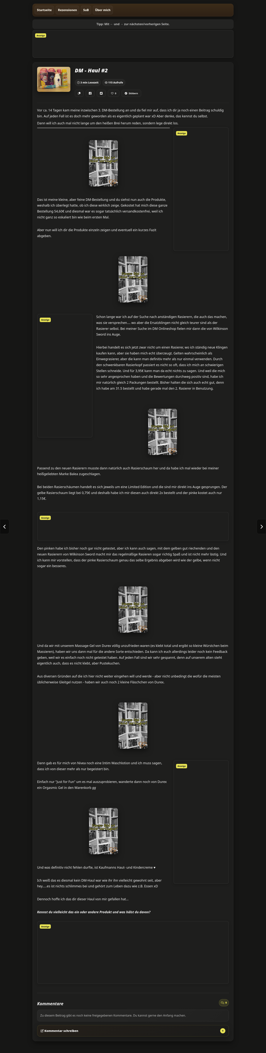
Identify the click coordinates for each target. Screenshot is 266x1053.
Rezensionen (67, 10)
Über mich (102, 10)
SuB (86, 10)
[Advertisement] (133, 46)
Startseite (44, 10)
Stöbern (131, 93)
